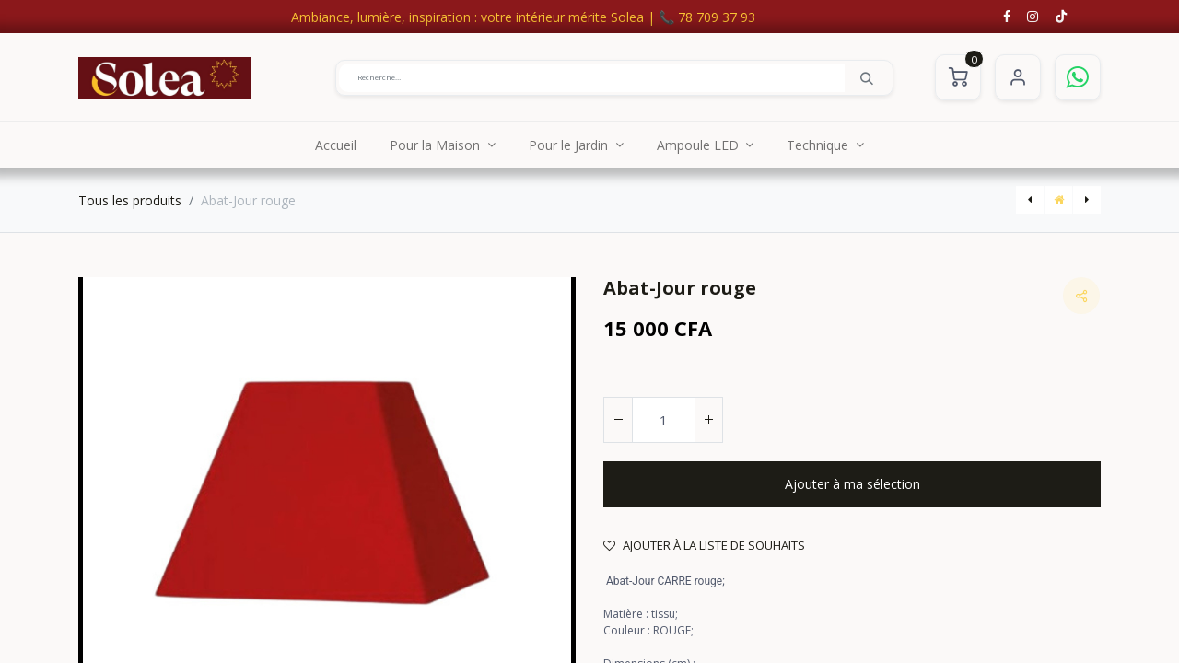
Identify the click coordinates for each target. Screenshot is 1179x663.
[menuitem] (336, 145)
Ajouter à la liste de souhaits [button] (704, 545)
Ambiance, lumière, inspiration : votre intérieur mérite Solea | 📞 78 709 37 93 (523, 17)
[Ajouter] (708, 420)
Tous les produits (129, 200)
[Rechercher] (867, 77)
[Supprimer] (618, 420)
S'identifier (1018, 77)
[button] (852, 484)
